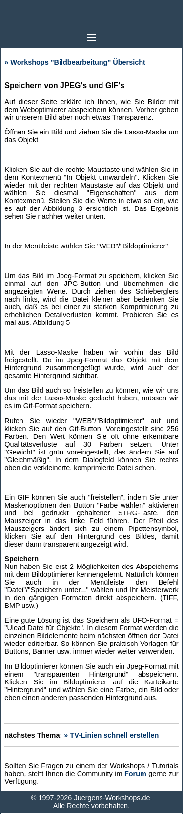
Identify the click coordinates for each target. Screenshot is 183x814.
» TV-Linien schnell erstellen (111, 735)
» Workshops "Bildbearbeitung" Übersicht (74, 62)
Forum (135, 773)
